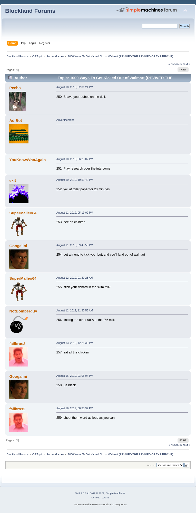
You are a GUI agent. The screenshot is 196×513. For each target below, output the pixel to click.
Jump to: (151, 465)
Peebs (15, 88)
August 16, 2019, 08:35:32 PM (74, 408)
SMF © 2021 (97, 493)
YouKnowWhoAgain (27, 160)
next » (186, 64)
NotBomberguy (23, 311)
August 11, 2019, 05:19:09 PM (74, 212)
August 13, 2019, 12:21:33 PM (74, 342)
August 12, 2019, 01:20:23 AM (74, 277)
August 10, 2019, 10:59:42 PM (74, 179)
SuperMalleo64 (22, 213)
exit (12, 180)
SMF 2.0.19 (81, 493)
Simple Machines (115, 493)
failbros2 (17, 343)
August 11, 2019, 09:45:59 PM (74, 245)
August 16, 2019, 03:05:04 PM (74, 375)
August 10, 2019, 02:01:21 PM (74, 87)
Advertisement (65, 119)
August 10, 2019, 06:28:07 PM (74, 159)
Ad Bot (15, 120)
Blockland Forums (30, 11)
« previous (175, 64)
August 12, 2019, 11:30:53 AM (74, 310)
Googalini (18, 246)
